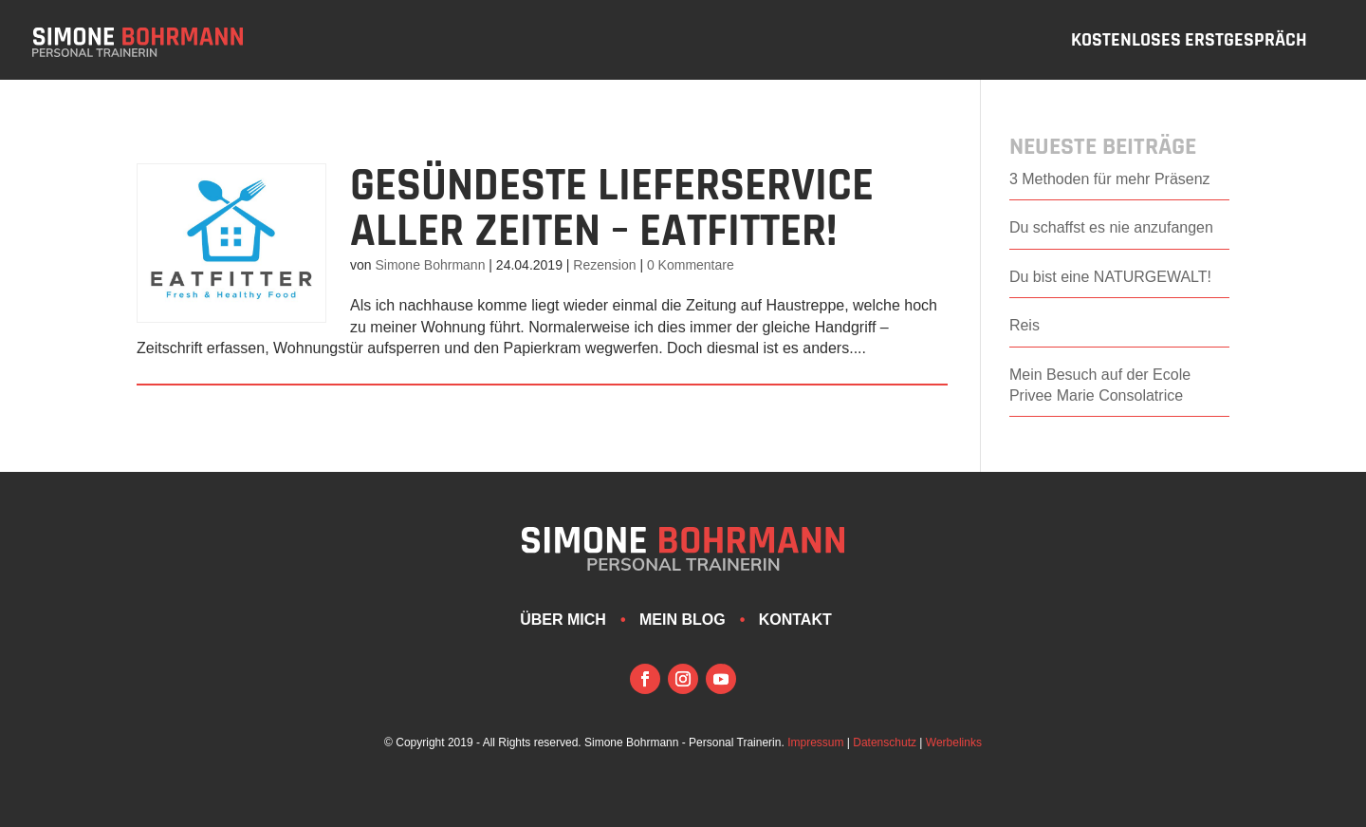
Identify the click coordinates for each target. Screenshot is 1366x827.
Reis (1024, 325)
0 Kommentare (690, 265)
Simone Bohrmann (430, 265)
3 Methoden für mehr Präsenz (1109, 179)
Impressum (815, 742)
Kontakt (795, 619)
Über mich (563, 619)
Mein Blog (682, 619)
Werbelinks (954, 742)
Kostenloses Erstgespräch (1189, 42)
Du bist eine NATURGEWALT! (1110, 277)
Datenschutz (884, 742)
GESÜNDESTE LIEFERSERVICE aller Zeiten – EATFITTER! (612, 209)
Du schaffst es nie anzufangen (1111, 227)
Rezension (604, 265)
